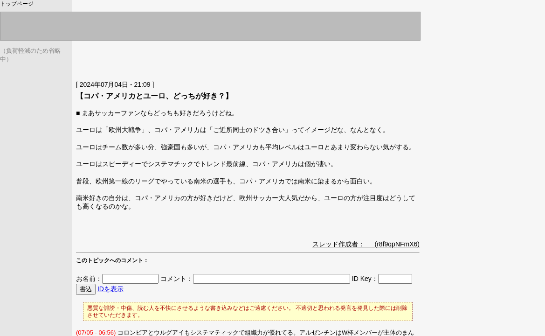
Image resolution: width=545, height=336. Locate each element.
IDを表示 (110, 289)
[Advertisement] (185, 58)
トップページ (17, 3)
